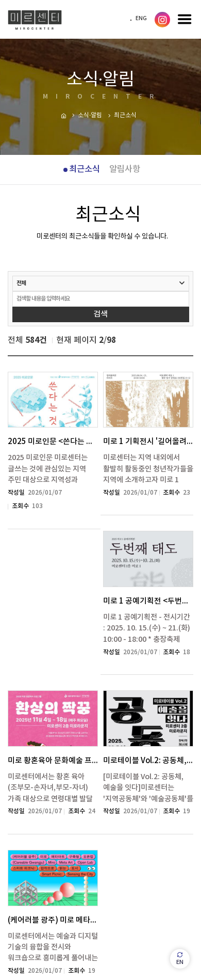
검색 (100, 314)
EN (179, 959)
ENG (141, 18)
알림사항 (124, 169)
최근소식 (84, 169)
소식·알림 (90, 115)
